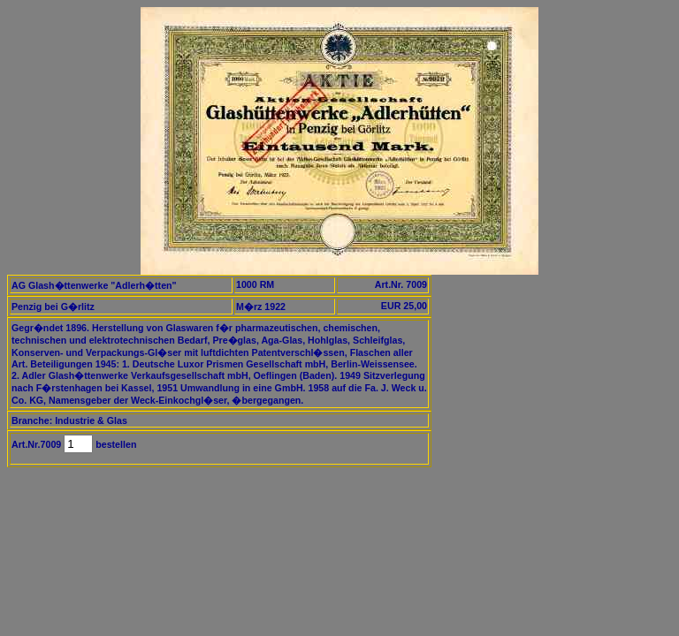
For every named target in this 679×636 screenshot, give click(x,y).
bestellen (114, 444)
